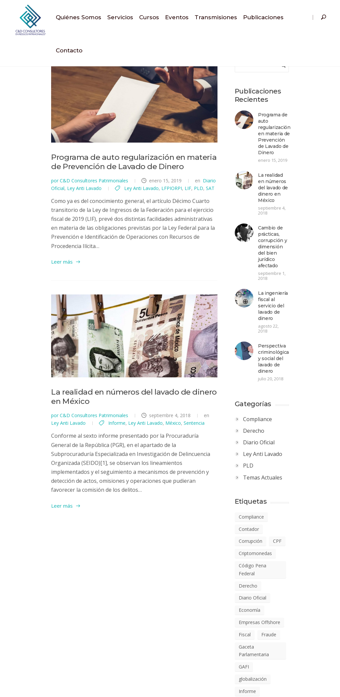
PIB (306, 609)
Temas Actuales (282, 399)
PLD (109, 216)
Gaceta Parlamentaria (282, 536)
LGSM (296, 597)
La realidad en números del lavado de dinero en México (116, 429)
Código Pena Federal (281, 475)
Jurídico (294, 561)
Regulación (290, 622)
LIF (99, 216)
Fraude (289, 524)
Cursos (149, 17)
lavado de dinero (277, 573)
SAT (121, 216)
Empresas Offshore (279, 512)
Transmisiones (216, 17)
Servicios (120, 17)
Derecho (274, 352)
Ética (304, 670)
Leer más (25, 271)
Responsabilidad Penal (283, 634)
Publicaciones (263, 17)
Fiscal (265, 524)
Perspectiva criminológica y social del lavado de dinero (300, 283)
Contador (305, 439)
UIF (285, 670)
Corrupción (271, 451)
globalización (294, 548)
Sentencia (99, 451)
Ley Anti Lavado (213, 208)
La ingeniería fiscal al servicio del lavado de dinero (301, 245)
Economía (270, 500)
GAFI (264, 548)
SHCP (265, 670)
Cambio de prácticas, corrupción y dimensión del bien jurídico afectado (302, 207)
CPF (297, 451)
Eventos (177, 17)
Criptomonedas (275, 463)
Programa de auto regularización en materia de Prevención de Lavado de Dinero (298, 127)
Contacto (69, 50)
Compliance (277, 341)
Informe (22, 451)
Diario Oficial (179, 208)
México (79, 451)
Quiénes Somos (78, 17)
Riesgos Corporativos (282, 646)
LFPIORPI (82, 216)
